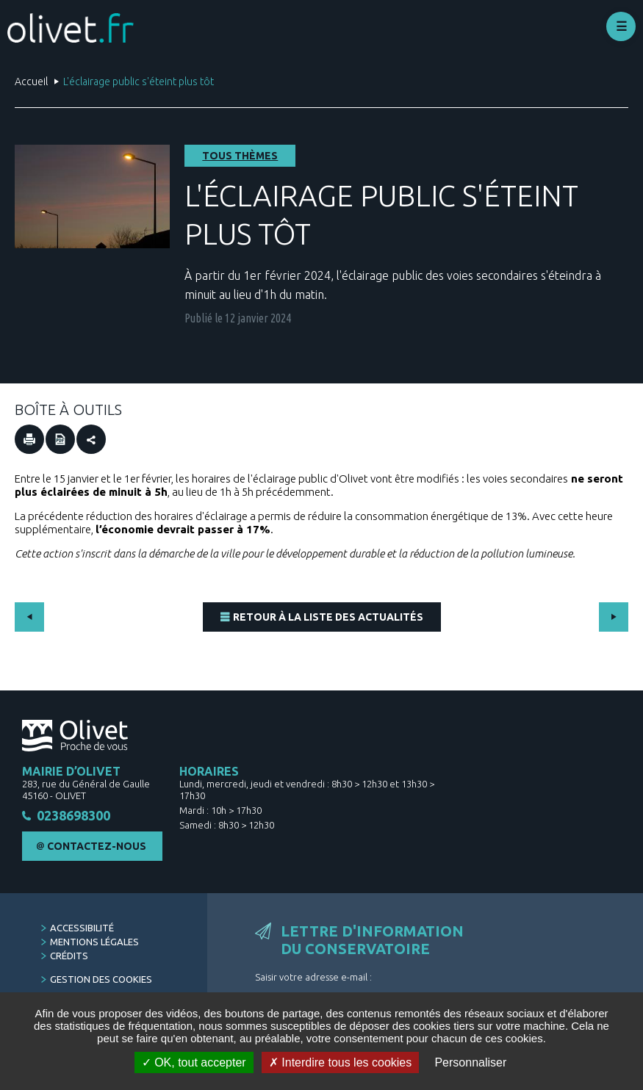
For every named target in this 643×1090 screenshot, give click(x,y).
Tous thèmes (240, 156)
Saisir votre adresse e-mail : (313, 977)
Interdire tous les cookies (340, 1062)
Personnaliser (470, 1062)
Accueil (31, 81)
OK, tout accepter (194, 1062)
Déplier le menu (621, 26)
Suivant (613, 617)
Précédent (29, 617)
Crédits (69, 956)
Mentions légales (94, 942)
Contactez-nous (96, 847)
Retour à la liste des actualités (328, 617)
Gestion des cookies (101, 980)
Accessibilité (82, 928)
